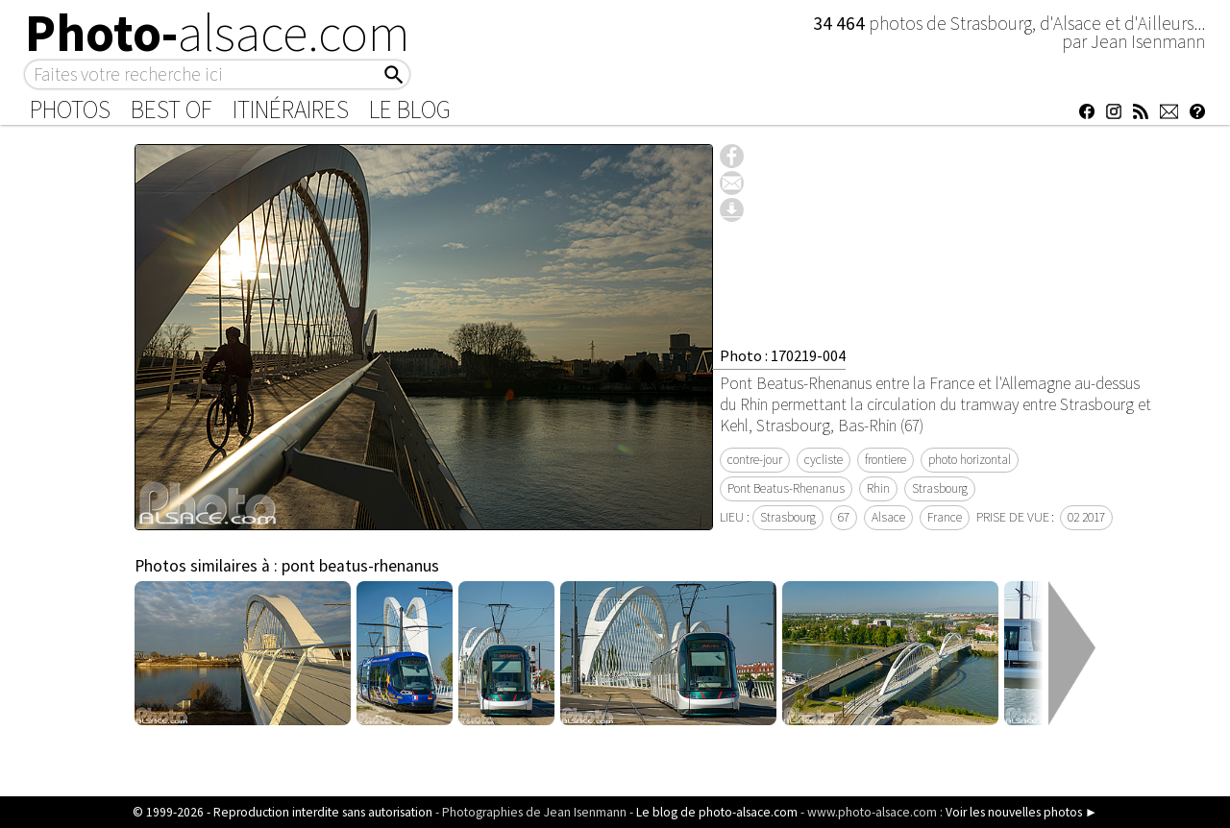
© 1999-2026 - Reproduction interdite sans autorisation (282, 812)
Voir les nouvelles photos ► (1021, 812)
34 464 (841, 23)
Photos (70, 109)
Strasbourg (940, 488)
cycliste (823, 459)
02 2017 (1086, 517)
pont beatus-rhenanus (360, 565)
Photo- (217, 32)
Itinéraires (291, 109)
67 (843, 517)
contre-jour (754, 459)
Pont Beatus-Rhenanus (786, 488)
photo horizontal (969, 459)
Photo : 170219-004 (783, 355)
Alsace (888, 517)
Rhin (878, 488)
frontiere (885, 459)
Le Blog (410, 109)
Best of (171, 109)
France (944, 517)
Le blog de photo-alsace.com (717, 812)
